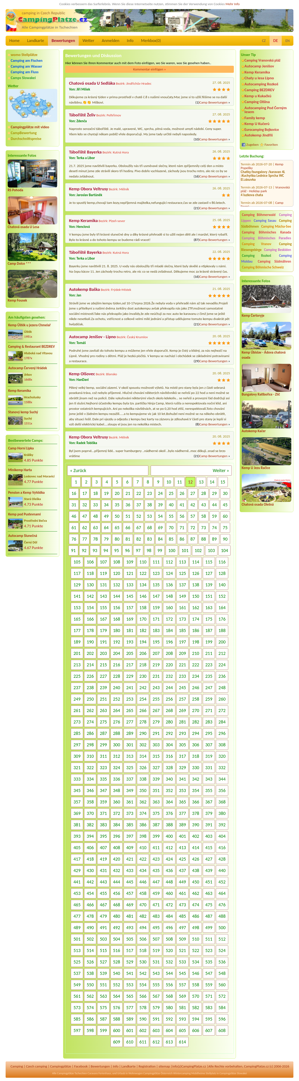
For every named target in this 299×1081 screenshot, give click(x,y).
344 (221, 779)
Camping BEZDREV (259, 89)
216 (116, 664)
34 (106, 504)
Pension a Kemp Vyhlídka (26, 492)
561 (76, 996)
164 (221, 607)
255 (156, 699)
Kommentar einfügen (149, 69)
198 (195, 642)
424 (169, 859)
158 (142, 607)
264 (116, 710)
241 (129, 687)
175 (208, 619)
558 (195, 984)
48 (95, 516)
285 (76, 733)
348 (116, 790)
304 (169, 744)
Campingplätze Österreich (158, 1073)
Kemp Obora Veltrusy (88, 188)
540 (116, 973)
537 (76, 973)
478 (90, 916)
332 (221, 767)
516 (116, 950)
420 (116, 859)
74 (214, 527)
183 (156, 630)
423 (156, 859)
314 (142, 756)
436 (169, 870)
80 (117, 539)
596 (221, 1019)
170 (142, 619)
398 (142, 836)
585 (76, 1019)
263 (103, 710)
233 (182, 676)
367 (208, 802)
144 (116, 596)
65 (117, 527)
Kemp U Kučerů (257, 123)
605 (182, 1030)
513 (76, 950)
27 (192, 493)
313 (129, 756)
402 (195, 836)
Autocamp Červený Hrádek (27, 368)
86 (182, 539)
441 (76, 882)
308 (221, 744)
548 (221, 973)
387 (156, 824)
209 (182, 653)
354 (195, 790)
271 (208, 710)
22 (138, 493)
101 (185, 550)
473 (182, 904)
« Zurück (78, 470)
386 (142, 824)
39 (160, 504)
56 (182, 516)
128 (221, 573)
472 (169, 904)
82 (138, 539)
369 (76, 813)
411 (156, 847)
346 (90, 790)
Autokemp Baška (84, 289)
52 (138, 516)
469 (129, 904)
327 (156, 767)
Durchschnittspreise (26, 138)
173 (182, 619)
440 (221, 870)
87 (192, 539)
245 (182, 687)
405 (76, 847)
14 (212, 482)
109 (129, 562)
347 (103, 790)
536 (221, 962)
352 (169, 790)
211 (208, 653)
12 (190, 482)
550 (90, 984)
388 (169, 824)
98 (149, 550)
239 (103, 687)
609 (116, 1042)
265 (129, 710)
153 (76, 607)
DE (275, 40)
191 (103, 642)
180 (116, 630)
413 (182, 847)
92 (84, 550)
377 (182, 813)
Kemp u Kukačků (258, 96)
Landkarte (35, 40)
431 (103, 870)
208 (169, 653)
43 (203, 504)
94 (105, 550)
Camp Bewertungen (213, 102)
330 (195, 767)
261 (76, 710)
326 (142, 767)
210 (195, 653)
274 (90, 722)
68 (149, 527)
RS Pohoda (15, 190)
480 (116, 916)
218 (142, 664)
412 (169, 847)
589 (129, 1019)
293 (182, 733)
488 (221, 916)
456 (116, 893)
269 (182, 710)
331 (208, 767)
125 (182, 573)
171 (156, 619)
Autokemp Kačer (254, 431)
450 (195, 882)
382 (90, 824)
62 (84, 527)
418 (90, 859)
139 (208, 584)
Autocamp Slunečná (22, 536)
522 (195, 950)
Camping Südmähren (274, 261)
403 (208, 836)
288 (116, 733)
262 (90, 710)
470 (142, 904)
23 (149, 493)
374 (142, 813)
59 (214, 516)
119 (103, 573)
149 (182, 596)
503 (103, 939)
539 (103, 973)
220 (169, 664)
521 (182, 950)
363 (156, 802)
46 (73, 516)
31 (73, 504)
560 (221, 984)
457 (129, 893)
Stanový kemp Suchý (23, 412)
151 (208, 596)
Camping (17, 1066)
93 (95, 550)
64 (106, 527)
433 (129, 870)
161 (182, 607)
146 (142, 596)
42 (192, 504)
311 (103, 756)
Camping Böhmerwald (259, 215)
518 (142, 950)
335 (103, 779)
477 (76, 916)
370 (90, 813)
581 (182, 1007)
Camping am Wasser (26, 66)
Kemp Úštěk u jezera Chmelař (29, 325)
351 (156, 790)
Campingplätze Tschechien (72, 1073)
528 (116, 962)
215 (103, 664)
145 (129, 596)
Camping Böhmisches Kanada (266, 232)
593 (182, 1019)
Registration (147, 1066)
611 (142, 1042)
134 (142, 584)
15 (223, 482)
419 (103, 859)
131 (103, 584)
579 (156, 1007)
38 (149, 504)
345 (76, 790)
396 (116, 836)
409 (129, 847)
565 (129, 996)
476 (221, 904)
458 (142, 893)
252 (116, 699)
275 (103, 722)
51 (127, 516)
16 (73, 493)
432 (116, 870)
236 (221, 676)
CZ (264, 40)
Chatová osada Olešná (258, 504)
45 (225, 504)
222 (195, 664)
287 (103, 733)
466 (90, 904)
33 (95, 504)
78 (95, 539)
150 (195, 596)
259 (208, 699)
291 (156, 733)
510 (195, 939)
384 (116, 824)
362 (142, 802)
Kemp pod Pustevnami (24, 514)
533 (182, 962)
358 (90, 802)
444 (116, 882)
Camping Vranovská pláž (263, 60)
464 (221, 893)
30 (225, 493)
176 (221, 619)
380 (221, 813)
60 (225, 516)
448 (169, 882)
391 (208, 824)
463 (208, 893)
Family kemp (255, 117)
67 (138, 527)
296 (221, 733)
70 (171, 527)
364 (169, 802)
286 (90, 733)
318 (195, 756)
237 (76, 687)
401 (182, 836)
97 (138, 550)
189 (76, 642)
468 (116, 904)
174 (195, 619)
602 (142, 1030)
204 (116, 653)
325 (129, 767)
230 (142, 676)
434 (142, 870)
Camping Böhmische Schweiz (263, 267)
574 (90, 1007)
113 (182, 562)
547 (208, 973)
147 (156, 596)
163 (208, 607)
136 (169, 584)
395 (103, 836)
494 (142, 927)
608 (221, 1030)
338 (142, 779)
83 (149, 539)
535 (208, 962)
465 (76, 904)
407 (103, 847)
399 (156, 836)
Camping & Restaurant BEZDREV (31, 346)
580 (169, 1007)
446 (142, 882)
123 (156, 573)
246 (195, 687)
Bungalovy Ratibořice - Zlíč (261, 394)
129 (76, 584)
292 (169, 733)
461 (182, 893)
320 (221, 756)
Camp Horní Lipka (21, 448)
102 (198, 550)
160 (169, 607)
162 (195, 607)
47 (84, 516)
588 (116, 1019)
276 (116, 722)
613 (169, 1042)
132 (116, 584)
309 (76, 756)
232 (169, 676)
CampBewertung (24, 133)
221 (182, 664)
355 (208, 790)
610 (129, 1042)
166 (90, 619)
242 (142, 687)
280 (169, 722)
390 (195, 824)
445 (129, 882)
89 (214, 539)
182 (142, 630)
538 (90, 973)
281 (182, 722)
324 (116, 767)
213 (76, 664)
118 (90, 573)
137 (182, 584)
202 (90, 653)
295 (208, 733)
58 (203, 516)
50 (117, 516)
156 (116, 607)
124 (169, 573)
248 (221, 687)
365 (182, 802)
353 (182, 790)
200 (221, 642)
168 (116, 619)
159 (156, 607)
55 (171, 516)
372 (116, 813)
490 (90, 927)
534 (195, 962)
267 (156, 710)
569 (182, 996)
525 (76, 962)
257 (182, 699)
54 (160, 516)
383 (103, 824)
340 (169, 779)
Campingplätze (60, 1066)
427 (208, 859)
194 (142, 642)
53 (149, 516)
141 (76, 596)
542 (142, 973)
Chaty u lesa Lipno (259, 78)
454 (90, 893)
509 (182, 939)
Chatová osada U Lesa (23, 227)
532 (169, 962)
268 (169, 710)
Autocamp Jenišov (259, 66)
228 (116, 676)
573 (76, 1007)
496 (169, 927)
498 (195, 927)
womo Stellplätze (24, 54)
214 (90, 664)
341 (182, 779)
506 (142, 939)
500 (221, 927)
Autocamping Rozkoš (261, 84)
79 (106, 539)
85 (171, 539)
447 (156, 882)
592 (169, 1019)
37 (138, 504)
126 (195, 573)
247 (208, 687)
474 (195, 904)
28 (203, 493)
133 (129, 584)
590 (142, 1019)
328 (169, 767)
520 (169, 950)
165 (76, 619)
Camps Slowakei (23, 78)
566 (142, 996)
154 (90, 607)
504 (116, 939)
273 (76, 722)
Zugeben (252, 145)
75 (225, 527)
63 (95, 527)
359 (103, 802)
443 (103, 882)
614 (182, 1042)
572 (221, 996)
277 (129, 722)
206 (142, 653)
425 (182, 859)
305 (182, 744)
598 (90, 1030)
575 (103, 1007)
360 (116, 802)
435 (156, 870)
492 (116, 927)
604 (169, 1030)
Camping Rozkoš (256, 256)
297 (76, 744)
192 (116, 642)
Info (130, 40)
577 (129, 1007)
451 (208, 882)
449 (182, 882)
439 (208, 870)
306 (195, 744)
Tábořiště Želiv (82, 115)
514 (90, 950)
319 (208, 756)
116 (221, 562)
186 (195, 630)
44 (214, 504)
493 (129, 927)
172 (169, 619)
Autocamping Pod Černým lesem (266, 109)
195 (156, 642)
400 (169, 836)
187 (208, 630)
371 (103, 813)
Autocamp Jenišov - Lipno (92, 336)
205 (129, 653)
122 (142, 573)
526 (90, 962)
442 (90, 882)
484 (169, 916)
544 (169, 973)
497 (182, 927)
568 (169, 996)
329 (182, 767)
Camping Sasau (265, 221)
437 (182, 870)
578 (142, 1007)
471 (156, 904)
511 (208, 939)
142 (90, 596)
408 (116, 847)
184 (169, 630)
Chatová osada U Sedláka (92, 83)
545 (182, 973)
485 (182, 916)
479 (103, 916)
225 (76, 676)
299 (103, 744)
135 (156, 584)
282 (195, 722)
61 (73, 527)
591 (156, 1019)
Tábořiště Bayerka (85, 152)
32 (84, 504)
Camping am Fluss (25, 72)
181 (129, 630)
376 (169, 813)
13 (201, 482)
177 (76, 630)
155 (103, 607)
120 (116, 573)
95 (116, 550)
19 (106, 493)
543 (156, 973)
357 (76, 802)
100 (171, 550)
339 (156, 779)
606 (195, 1030)
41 (182, 504)
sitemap (164, 1066)
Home (14, 40)
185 (182, 630)
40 (171, 504)
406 (90, 847)
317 (182, 756)
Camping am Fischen (27, 60)
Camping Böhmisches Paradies (266, 238)
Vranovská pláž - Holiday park (265, 183)
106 (90, 562)
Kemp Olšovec (82, 373)
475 (208, 904)
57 (192, 516)
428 (221, 859)
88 (203, 539)
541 (129, 973)
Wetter (88, 40)
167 (103, 619)
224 (221, 664)
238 (90, 687)
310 (90, 756)
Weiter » (221, 470)
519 (156, 950)
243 (156, 687)
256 (169, 699)
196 (169, 642)
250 (90, 699)
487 (208, 916)
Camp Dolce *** (19, 263)
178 (90, 630)
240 (116, 687)
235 (208, 676)
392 (221, 824)
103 (211, 550)
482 (142, 916)
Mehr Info (232, 4)
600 (116, 1030)
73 (203, 527)
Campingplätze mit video (30, 127)
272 (221, 710)
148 (169, 596)
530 (142, 962)
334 (90, 779)
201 (76, 653)
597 (76, 1030)
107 (103, 562)
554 (142, 984)
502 (90, 939)
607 (208, 1030)
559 (208, 984)
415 (208, 847)
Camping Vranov (256, 244)
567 (156, 996)
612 (156, 1042)
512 (221, 939)
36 (127, 504)
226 (90, 676)
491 (103, 927)
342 (195, 779)
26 (182, 493)
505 (129, 939)
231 (156, 676)
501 (76, 939)
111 (156, 562)
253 (129, 699)
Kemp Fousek (17, 300)
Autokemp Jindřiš (259, 135)
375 (156, 813)
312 (116, 756)
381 (76, 824)
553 (129, 984)
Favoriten (271, 145)
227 (103, 676)
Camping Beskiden (277, 250)
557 (182, 984)
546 (195, 973)
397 (129, 836)
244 (169, 687)
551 (103, 984)
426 (195, 859)
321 (76, 767)
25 (171, 493)
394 (90, 836)
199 (208, 642)
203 (103, 653)
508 (169, 939)
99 (159, 550)
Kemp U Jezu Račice (256, 468)
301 (129, 744)
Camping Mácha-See (276, 226)
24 (160, 493)
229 (129, 676)
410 (142, 847)
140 (221, 584)
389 (182, 824)
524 (221, 950)
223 (208, 664)
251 (103, 699)
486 (195, 916)
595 (208, 1019)
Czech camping (36, 1066)
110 (142, 562)
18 (95, 493)
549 (76, 984)
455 (103, 893)
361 (129, 802)
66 (127, 527)
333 (76, 779)
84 (160, 539)
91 (73, 550)
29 (214, 493)
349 (129, 790)
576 (116, 1007)
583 (208, 1007)
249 (76, 699)
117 (76, 573)
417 (76, 859)
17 (84, 493)
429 (76, 870)
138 (195, 584)
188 (221, 630)
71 (182, 527)
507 (156, 939)
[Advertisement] (266, 598)
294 (195, 733)
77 (84, 539)
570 (195, 996)
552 (116, 984)
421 (129, 859)
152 (221, 596)
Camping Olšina (257, 101)
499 (208, 927)
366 (195, 802)
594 (195, 1019)
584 (221, 1007)
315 (156, 756)
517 (129, 950)
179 (103, 630)
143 (103, 596)
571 (208, 996)
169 (129, 619)
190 (90, 642)
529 (129, 962)
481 (129, 916)
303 (156, 744)
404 (221, 836)
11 (179, 482)
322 (90, 767)
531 (156, 962)
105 (76, 562)
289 (129, 733)
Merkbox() (151, 40)
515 (103, 950)
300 (116, 744)
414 (195, 847)
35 (117, 504)
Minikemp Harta (20, 470)
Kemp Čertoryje (253, 315)
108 (116, 562)
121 (129, 573)
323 (103, 767)
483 (156, 916)
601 (129, 1030)
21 (127, 493)
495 (156, 927)
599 (103, 1030)
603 (156, 1030)
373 (129, 813)
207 (156, 653)
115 (208, 562)
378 (195, 813)
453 (76, 893)
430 (90, 870)
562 (90, 996)
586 (90, 1019)
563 (103, 996)
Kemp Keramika (19, 391)
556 (169, 984)
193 (129, 642)
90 (225, 539)
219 (156, 664)
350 (142, 790)
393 (76, 836)
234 (195, 676)
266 (142, 710)
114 (195, 562)
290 (142, 733)
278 (142, 722)
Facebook (81, 1066)
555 (156, 984)
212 (221, 653)
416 (221, 847)
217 (129, 664)
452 (221, 882)
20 (117, 493)
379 (208, 813)
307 (208, 744)
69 (160, 527)
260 (221, 699)
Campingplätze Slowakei (233, 1073)
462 (195, 893)
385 (129, 824)
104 (224, 550)
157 (129, 607)
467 (103, 904)
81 (127, 539)
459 (156, 893)
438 (195, 870)
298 (90, 744)
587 (103, 1019)
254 (142, 699)
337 (129, 779)
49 (106, 516)
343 (208, 779)
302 (142, 744)
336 (116, 779)
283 (208, 722)
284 (221, 722)
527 (103, 962)
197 (182, 642)
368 (221, 802)
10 (168, 482)
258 (195, 699)
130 (90, 584)
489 (76, 927)
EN (287, 40)
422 (142, 859)
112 (169, 562)
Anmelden (110, 40)
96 (127, 550)
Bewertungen (63, 40)
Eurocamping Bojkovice (262, 129)
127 (208, 573)
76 (73, 539)
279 (156, 722)
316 (169, 756)
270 (195, 710)
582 (195, 1007)
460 (169, 893)
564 (116, 996)
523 (208, 950)
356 (221, 790)
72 (192, 527)
